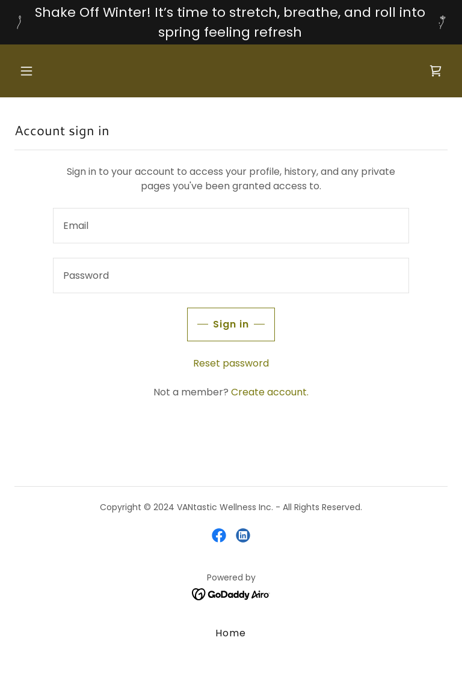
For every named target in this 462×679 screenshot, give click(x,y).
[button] (46, 71)
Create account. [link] (270, 392)
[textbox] (231, 225)
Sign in (231, 324)
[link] (436, 71)
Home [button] (230, 633)
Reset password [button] (231, 363)
